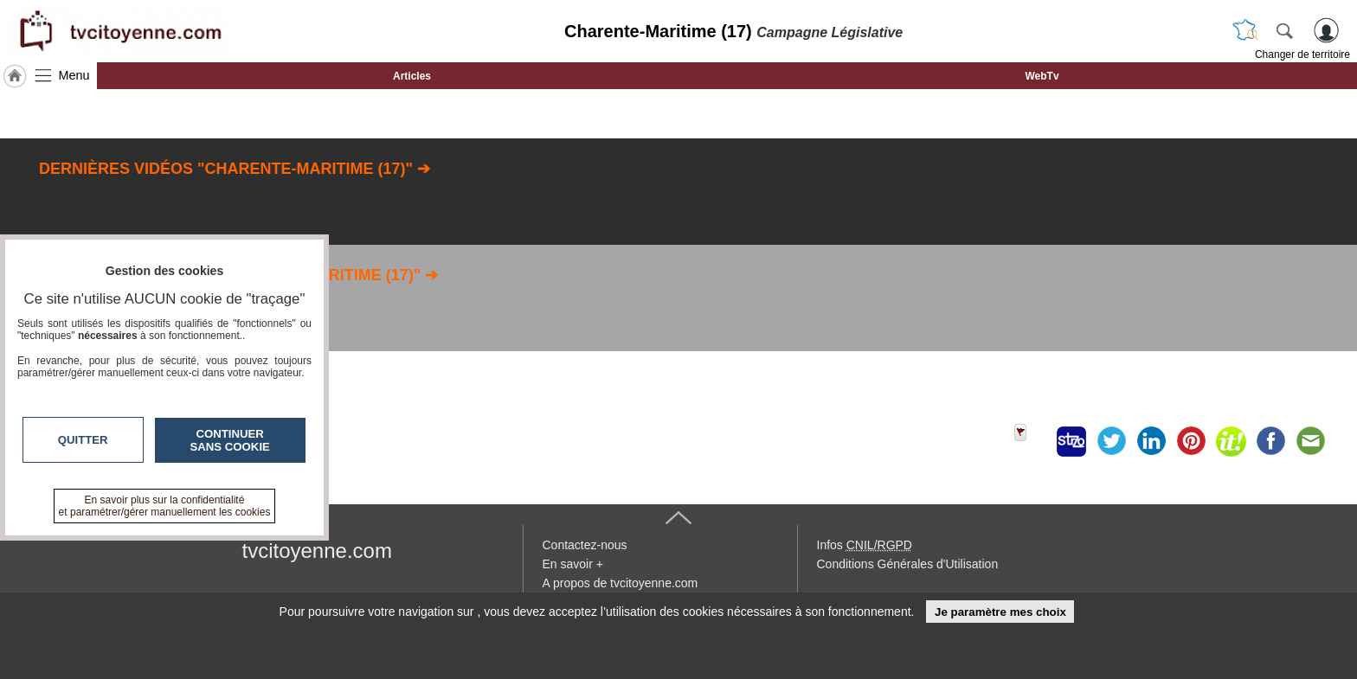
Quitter (83, 439)
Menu (74, 75)
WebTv (1041, 76)
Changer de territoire (1302, 54)
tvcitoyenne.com (317, 550)
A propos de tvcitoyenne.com (620, 583)
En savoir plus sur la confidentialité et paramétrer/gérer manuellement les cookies (165, 506)
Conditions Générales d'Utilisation (908, 564)
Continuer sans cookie (230, 440)
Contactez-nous (585, 545)
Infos (864, 545)
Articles (412, 76)
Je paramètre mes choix (1000, 611)
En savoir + (573, 564)
